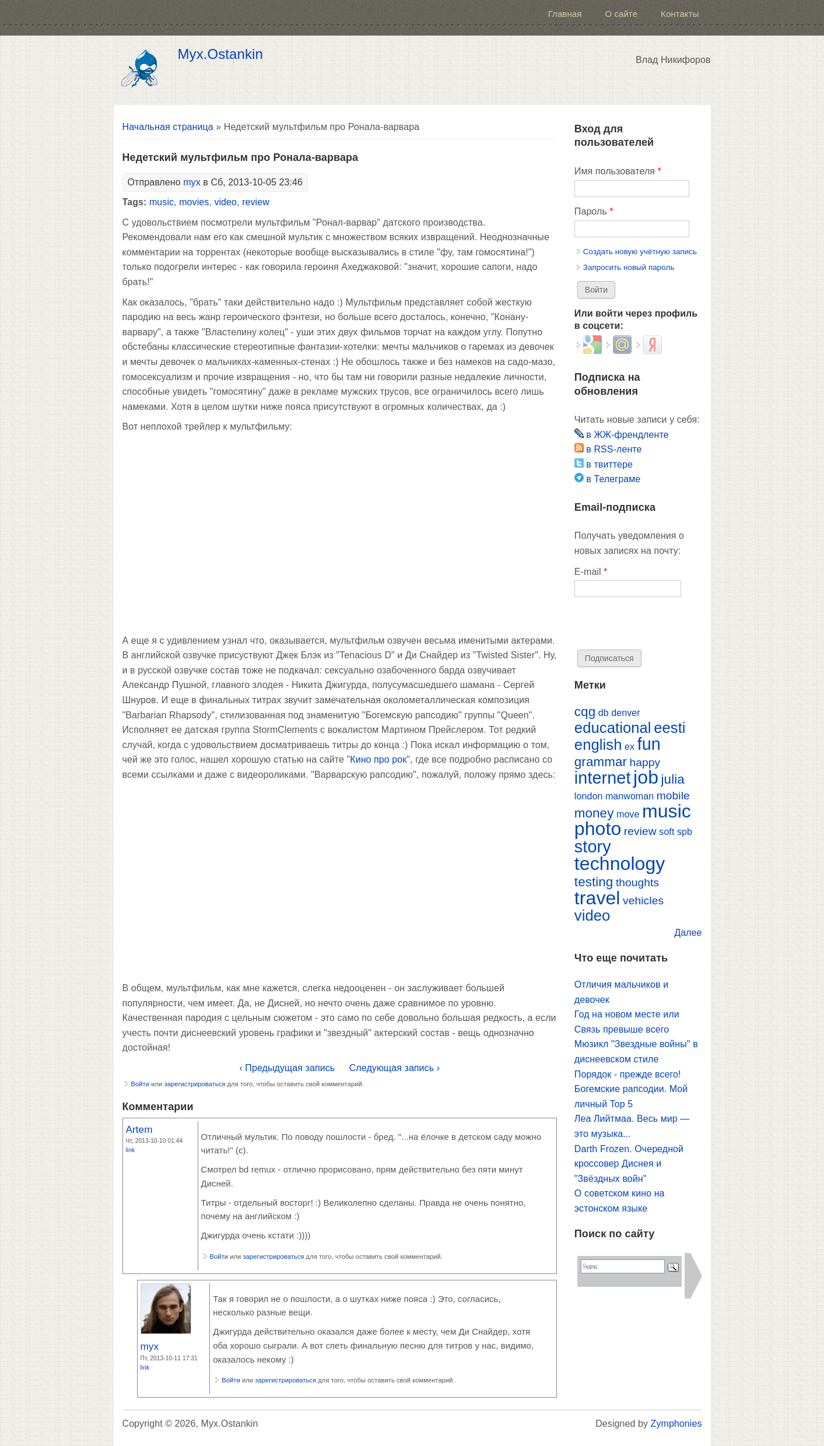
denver (625, 713)
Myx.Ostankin (220, 54)
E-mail (591, 572)
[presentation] (663, 627)
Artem (139, 1129)
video (225, 202)
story (592, 846)
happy (645, 762)
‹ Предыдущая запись (287, 1068)
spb (684, 832)
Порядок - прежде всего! (627, 1074)
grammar (600, 761)
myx (192, 182)
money (594, 813)
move (627, 814)
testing (593, 882)
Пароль (593, 211)
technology (619, 863)
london (588, 796)
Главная (565, 14)
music (161, 202)
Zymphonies (676, 1424)
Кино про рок (378, 759)
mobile (673, 795)
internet (602, 777)
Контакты (680, 14)
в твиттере (603, 464)
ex (629, 747)
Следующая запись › (394, 1068)
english (598, 744)
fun (649, 744)
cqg (584, 711)
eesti (669, 728)
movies (194, 202)
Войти (140, 1083)
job (645, 777)
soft (666, 832)
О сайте (621, 14)
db (603, 713)
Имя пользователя (617, 171)
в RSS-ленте (608, 449)
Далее (688, 933)
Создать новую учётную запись (640, 251)
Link (130, 1150)
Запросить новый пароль (629, 267)
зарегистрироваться (194, 1083)
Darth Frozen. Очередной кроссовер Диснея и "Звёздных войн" (628, 1164)
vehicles (643, 900)
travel (597, 897)
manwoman (629, 796)
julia (673, 779)
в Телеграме (607, 479)
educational (612, 728)
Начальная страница (167, 127)
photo (597, 828)
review (255, 202)
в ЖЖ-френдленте (621, 435)
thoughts (637, 882)
